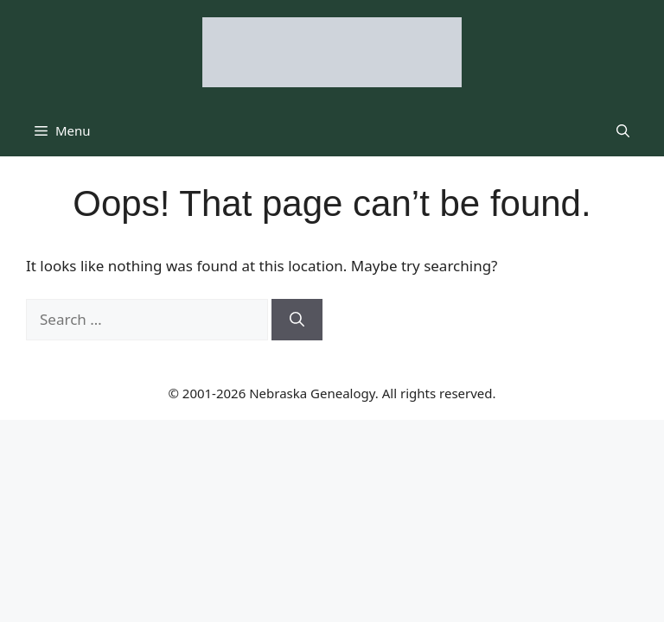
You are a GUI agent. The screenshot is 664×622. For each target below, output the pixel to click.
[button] (623, 130)
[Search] (296, 319)
